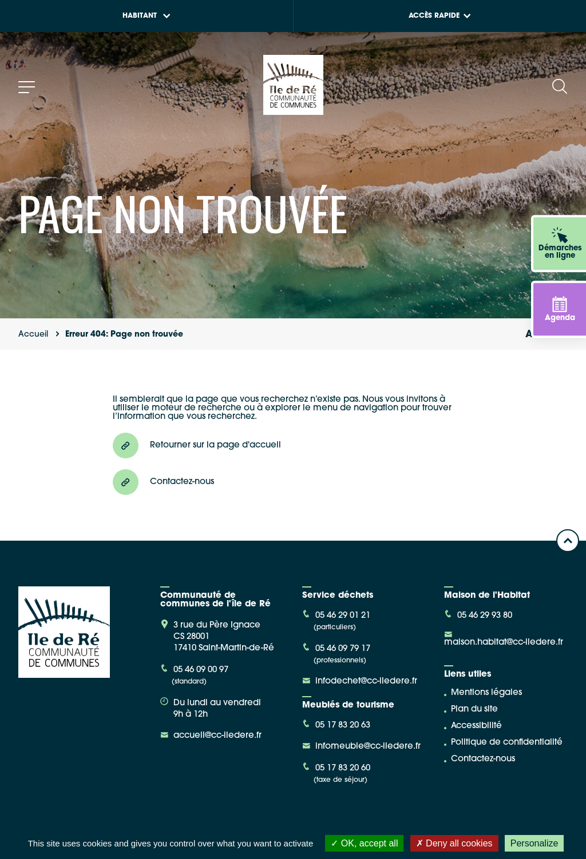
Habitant (146, 16)
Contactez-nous (483, 759)
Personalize (534, 843)
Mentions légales (486, 693)
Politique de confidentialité (507, 742)
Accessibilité (476, 726)
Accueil (33, 334)
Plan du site (474, 709)
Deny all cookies (454, 843)
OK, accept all (364, 843)
